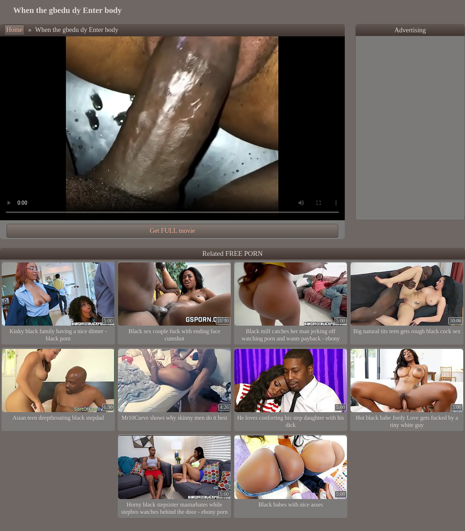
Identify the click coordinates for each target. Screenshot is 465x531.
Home (14, 29)
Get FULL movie (172, 230)
